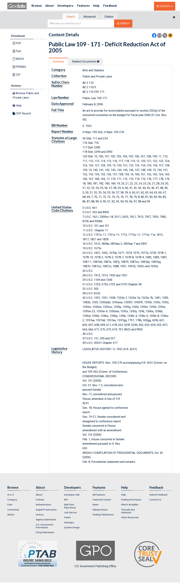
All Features (99, 495)
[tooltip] (100, 61)
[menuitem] (19, 495)
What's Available (129, 505)
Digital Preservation (46, 510)
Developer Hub (72, 495)
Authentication (43, 505)
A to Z (10, 495)
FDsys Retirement (45, 532)
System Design (72, 527)
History (39, 514)
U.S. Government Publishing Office (95, 554)
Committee (13, 510)
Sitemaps (69, 522)
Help (102, 6)
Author (11, 514)
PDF (17, 43)
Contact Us (155, 500)
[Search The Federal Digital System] (123, 24)
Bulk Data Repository (70, 506)
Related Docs (88, 62)
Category (12, 500)
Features (87, 6)
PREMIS (19, 67)
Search (69, 16)
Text (17, 51)
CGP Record (22, 113)
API (66, 500)
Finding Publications (103, 514)
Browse (37, 6)
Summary (59, 62)
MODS (18, 59)
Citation (110, 16)
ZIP (16, 75)
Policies (40, 500)
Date (9, 505)
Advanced (89, 16)
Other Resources (130, 517)
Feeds (67, 517)
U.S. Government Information (44, 526)
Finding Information (131, 500)
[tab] (69, 17)
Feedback (116, 6)
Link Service (70, 512)
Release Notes (100, 510)
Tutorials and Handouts (128, 511)
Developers (68, 6)
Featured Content (102, 500)
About (51, 6)
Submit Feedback (158, 495)
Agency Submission (46, 520)
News (95, 505)
